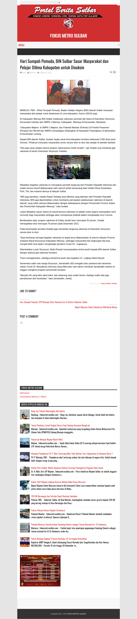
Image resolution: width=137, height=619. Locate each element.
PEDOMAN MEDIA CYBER (33, 397)
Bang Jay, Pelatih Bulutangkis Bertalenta (48, 411)
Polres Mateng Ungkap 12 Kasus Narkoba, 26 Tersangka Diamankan (59, 538)
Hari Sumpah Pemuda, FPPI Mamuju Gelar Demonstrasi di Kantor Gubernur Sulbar (54, 302)
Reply (24, 73)
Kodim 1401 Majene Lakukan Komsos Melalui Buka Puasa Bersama (58, 482)
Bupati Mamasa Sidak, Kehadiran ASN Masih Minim (96, 307)
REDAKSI (24, 393)
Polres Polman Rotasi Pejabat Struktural (48, 510)
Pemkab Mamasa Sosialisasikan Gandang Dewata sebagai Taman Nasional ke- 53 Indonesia (68, 524)
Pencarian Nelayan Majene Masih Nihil (46, 439)
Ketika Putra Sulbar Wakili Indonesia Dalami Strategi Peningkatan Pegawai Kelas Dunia (67, 467)
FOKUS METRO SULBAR (68, 35)
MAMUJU (32, 73)
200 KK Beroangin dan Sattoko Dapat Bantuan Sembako (54, 496)
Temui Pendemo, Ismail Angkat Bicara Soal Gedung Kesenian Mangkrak (60, 425)
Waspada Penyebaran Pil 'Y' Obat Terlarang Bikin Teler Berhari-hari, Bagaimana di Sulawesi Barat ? (72, 453)
